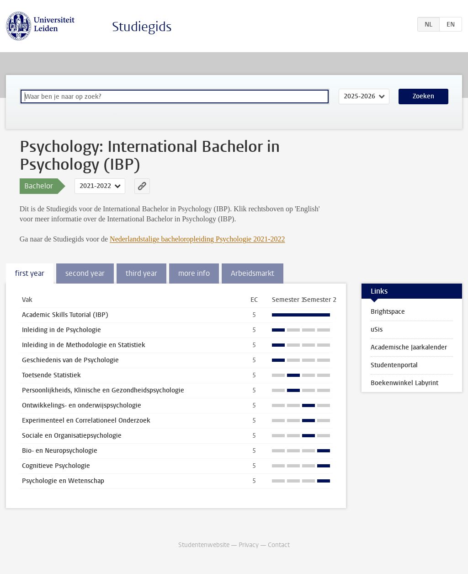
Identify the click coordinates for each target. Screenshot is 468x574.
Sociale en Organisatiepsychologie (72, 435)
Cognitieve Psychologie (56, 465)
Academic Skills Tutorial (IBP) (65, 315)
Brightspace (388, 311)
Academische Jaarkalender (409, 347)
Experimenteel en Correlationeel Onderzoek (86, 420)
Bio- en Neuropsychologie (59, 450)
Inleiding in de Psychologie (61, 330)
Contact (279, 545)
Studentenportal (394, 365)
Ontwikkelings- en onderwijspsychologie (81, 405)
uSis (377, 329)
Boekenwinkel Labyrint (404, 383)
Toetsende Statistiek (51, 375)
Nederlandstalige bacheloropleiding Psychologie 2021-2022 (197, 239)
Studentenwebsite (203, 545)
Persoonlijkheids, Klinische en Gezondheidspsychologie (103, 390)
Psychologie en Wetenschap (63, 481)
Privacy (249, 545)
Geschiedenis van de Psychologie (70, 360)
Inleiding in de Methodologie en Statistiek (83, 345)
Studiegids (142, 26)
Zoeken (423, 96)
